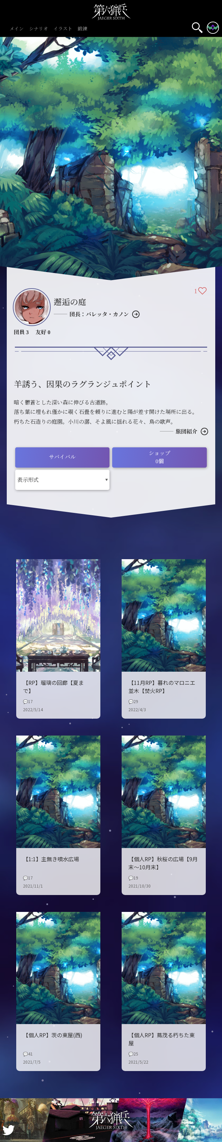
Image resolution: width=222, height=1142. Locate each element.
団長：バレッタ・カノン (99, 314)
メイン (16, 29)
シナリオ (38, 29)
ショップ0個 (159, 457)
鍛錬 (82, 29)
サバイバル (62, 457)
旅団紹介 (186, 431)
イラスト (63, 29)
